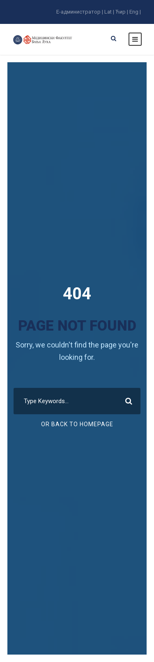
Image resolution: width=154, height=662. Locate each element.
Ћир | (121, 12)
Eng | (135, 12)
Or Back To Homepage (77, 424)
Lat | (109, 12)
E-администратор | (79, 12)
